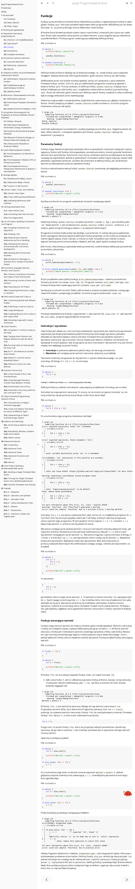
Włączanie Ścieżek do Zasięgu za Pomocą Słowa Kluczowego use (19, 138)
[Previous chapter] (46, 879)
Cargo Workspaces (14, 310)
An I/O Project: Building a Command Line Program (17, 222)
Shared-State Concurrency (17, 386)
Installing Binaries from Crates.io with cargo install (20, 315)
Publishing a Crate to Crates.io (19, 306)
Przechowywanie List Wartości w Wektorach (19, 154)
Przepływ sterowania (14, 54)
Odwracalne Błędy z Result (17, 182)
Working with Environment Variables (17, 254)
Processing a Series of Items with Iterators (20, 281)
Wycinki (9, 69)
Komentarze (10, 51)
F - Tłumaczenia (12, 510)
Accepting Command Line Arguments (17, 229)
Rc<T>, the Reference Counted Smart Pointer (19, 352)
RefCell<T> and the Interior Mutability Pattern (17, 359)
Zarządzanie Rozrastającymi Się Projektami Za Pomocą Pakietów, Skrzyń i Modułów (18, 115)
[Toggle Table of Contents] (42, 3)
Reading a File (12, 234)
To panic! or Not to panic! (16, 186)
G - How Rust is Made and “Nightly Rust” (17, 515)
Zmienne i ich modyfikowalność (18, 40)
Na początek (7, 15)
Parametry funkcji (51, 144)
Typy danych (11, 43)
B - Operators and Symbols (17, 495)
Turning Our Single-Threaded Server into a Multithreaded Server (18, 479)
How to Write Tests (14, 210)
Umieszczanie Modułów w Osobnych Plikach (16, 144)
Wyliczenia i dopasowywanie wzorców (18, 95)
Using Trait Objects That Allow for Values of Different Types (18, 410)
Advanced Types (13, 452)
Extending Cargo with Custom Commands (18, 321)
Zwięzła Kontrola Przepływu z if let (20, 109)
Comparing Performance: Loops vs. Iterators (19, 291)
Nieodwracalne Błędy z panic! (18, 178)
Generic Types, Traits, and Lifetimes (17, 189)
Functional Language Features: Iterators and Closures (15, 269)
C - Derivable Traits (14, 499)
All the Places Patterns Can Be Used (18, 426)
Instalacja (9, 19)
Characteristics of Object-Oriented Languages (16, 403)
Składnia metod (12, 91)
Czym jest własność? (14, 62)
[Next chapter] (127, 879)
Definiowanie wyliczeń (15, 99)
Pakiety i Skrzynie (13, 121)
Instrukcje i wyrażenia (54, 325)
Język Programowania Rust (12, 4)
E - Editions (11, 506)
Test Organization (13, 218)
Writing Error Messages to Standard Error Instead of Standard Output (18, 261)
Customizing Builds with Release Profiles (19, 301)
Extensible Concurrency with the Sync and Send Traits (19, 391)
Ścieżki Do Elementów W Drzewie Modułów (19, 132)
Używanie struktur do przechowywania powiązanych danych (18, 73)
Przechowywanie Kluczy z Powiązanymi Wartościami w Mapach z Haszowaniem (20, 169)
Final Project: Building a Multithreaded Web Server (12, 467)
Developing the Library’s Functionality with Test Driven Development (16, 246)
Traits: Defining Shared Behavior (19, 197)
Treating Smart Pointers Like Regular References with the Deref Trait (18, 339)
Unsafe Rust (11, 445)
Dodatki (6, 488)
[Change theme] (47, 3)
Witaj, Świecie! (11, 22)
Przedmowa (6, 8)
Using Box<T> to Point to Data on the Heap (19, 331)
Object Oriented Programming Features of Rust (15, 397)
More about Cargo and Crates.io (16, 296)
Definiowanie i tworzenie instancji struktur (19, 80)
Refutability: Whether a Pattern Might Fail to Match (19, 432)
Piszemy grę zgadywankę (12, 30)
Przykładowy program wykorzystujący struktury (14, 86)
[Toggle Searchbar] (53, 3)
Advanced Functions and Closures (16, 457)
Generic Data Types (14, 193)
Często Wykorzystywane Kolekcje (15, 150)
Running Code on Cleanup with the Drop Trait (19, 346)
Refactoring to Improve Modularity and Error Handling (16, 238)
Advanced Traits (13, 448)
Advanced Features (10, 441)
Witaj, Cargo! (11, 26)
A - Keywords (11, 492)
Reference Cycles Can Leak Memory (17, 365)
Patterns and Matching (12, 421)
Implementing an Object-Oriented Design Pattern (16, 416)
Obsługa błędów (9, 175)
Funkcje (9, 47)
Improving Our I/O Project (17, 287)
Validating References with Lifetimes (17, 201)
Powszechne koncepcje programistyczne (11, 34)
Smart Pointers (9, 326)
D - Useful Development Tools (18, 503)
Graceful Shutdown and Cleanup (19, 484)
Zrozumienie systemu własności (15, 58)
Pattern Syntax (12, 437)
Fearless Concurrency (11, 370)
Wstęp (3, 11)
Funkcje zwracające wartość (57, 620)
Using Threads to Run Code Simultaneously (17, 375)
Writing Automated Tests (13, 207)
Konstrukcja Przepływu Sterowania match (20, 103)
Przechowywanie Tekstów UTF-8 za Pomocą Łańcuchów (20, 161)
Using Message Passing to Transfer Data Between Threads (17, 381)
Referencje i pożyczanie (15, 65)
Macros (9, 462)
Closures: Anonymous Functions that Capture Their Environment (19, 275)
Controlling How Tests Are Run (19, 214)
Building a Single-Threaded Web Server (19, 473)
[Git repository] (131, 3)
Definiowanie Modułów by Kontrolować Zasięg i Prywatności (17, 126)
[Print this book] (127, 3)
